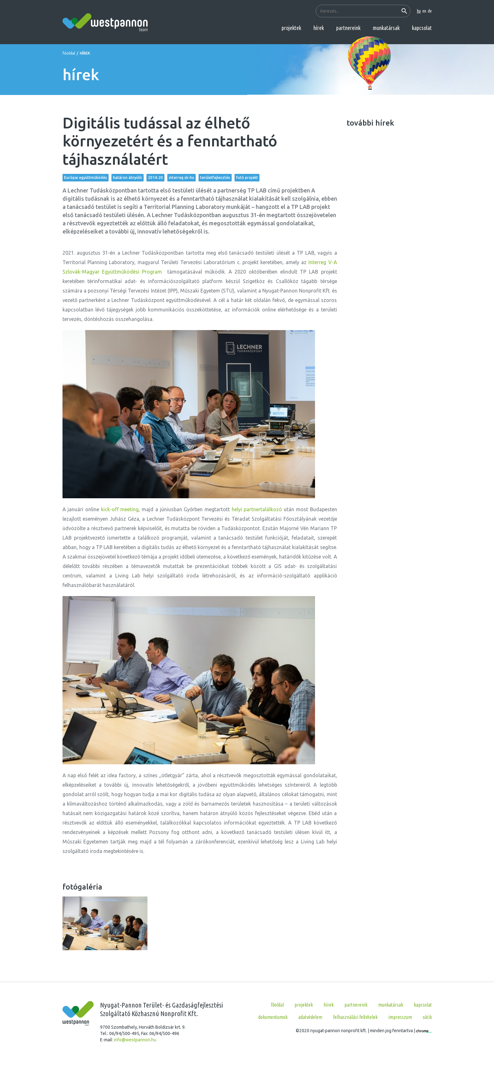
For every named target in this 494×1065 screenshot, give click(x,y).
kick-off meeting (120, 509)
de (430, 11)
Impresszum (400, 1017)
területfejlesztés (215, 177)
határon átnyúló (127, 177)
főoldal (68, 53)
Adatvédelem (310, 1017)
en (424, 11)
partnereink (348, 28)
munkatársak (386, 28)
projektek (291, 28)
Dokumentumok (273, 1017)
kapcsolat (422, 28)
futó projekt (247, 177)
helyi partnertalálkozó (257, 509)
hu (419, 11)
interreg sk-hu (181, 177)
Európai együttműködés (85, 177)
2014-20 (155, 177)
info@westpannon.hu (135, 1039)
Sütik (427, 1017)
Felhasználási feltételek (355, 1017)
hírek (318, 28)
